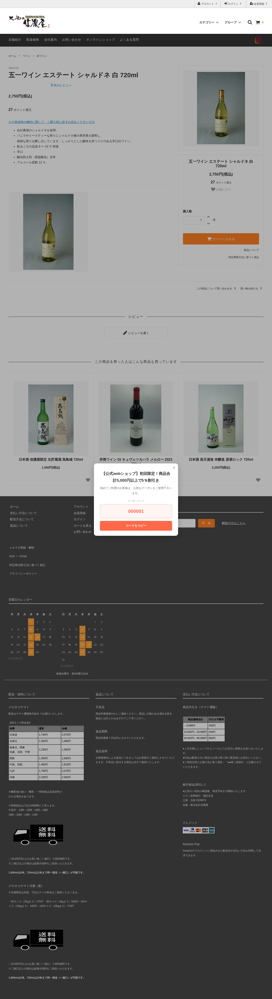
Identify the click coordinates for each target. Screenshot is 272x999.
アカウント (207, 3)
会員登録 (259, 3)
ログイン (233, 3)
